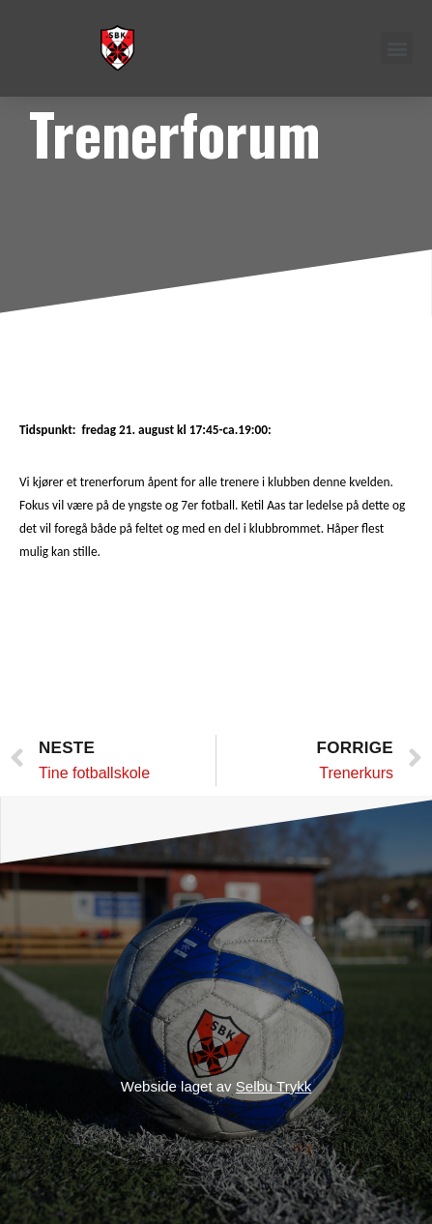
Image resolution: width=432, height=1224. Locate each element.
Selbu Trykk (273, 1086)
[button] (397, 48)
